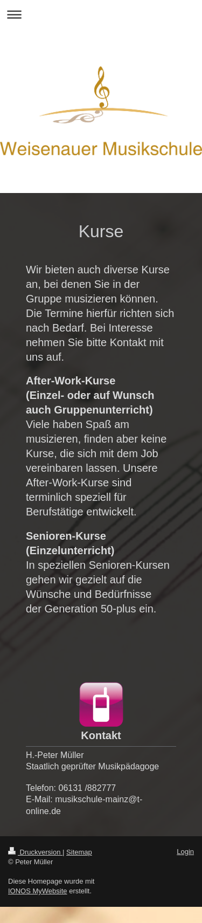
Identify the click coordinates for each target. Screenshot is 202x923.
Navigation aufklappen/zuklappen (101, 14)
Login (185, 852)
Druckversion (35, 852)
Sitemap (79, 852)
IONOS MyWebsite (37, 891)
